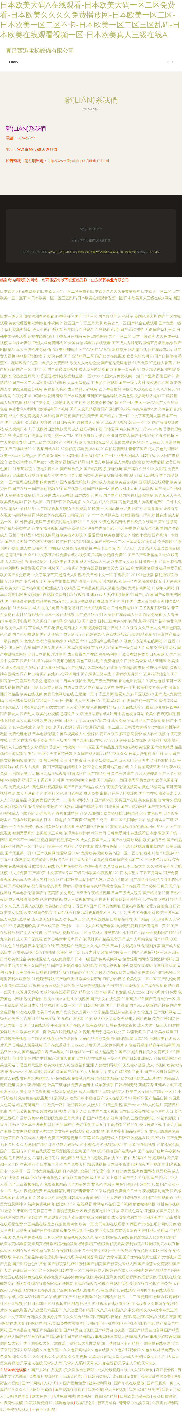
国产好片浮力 (87, 614)
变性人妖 (144, 329)
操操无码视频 (126, 926)
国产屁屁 (63, 416)
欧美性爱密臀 (90, 979)
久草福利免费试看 (40, 1071)
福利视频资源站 (18, 329)
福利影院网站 (142, 495)
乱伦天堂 (55, 1124)
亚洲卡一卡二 (71, 926)
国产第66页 (104, 800)
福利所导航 (120, 1118)
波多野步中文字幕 (20, 972)
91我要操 (112, 806)
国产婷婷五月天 (154, 886)
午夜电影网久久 (46, 469)
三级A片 (114, 1058)
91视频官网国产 (72, 806)
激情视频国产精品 (70, 462)
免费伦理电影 (20, 734)
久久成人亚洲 (97, 946)
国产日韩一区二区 (110, 541)
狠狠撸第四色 (66, 1224)
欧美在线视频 (31, 694)
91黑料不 (136, 1098)
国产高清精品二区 (79, 356)
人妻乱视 (146, 488)
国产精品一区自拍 (149, 919)
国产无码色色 (39, 813)
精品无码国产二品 (31, 1105)
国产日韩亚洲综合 (137, 1058)
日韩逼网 (110, 429)
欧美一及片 (56, 1105)
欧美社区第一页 (33, 1032)
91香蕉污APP (133, 999)
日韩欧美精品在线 (135, 1396)
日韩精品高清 (134, 813)
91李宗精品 (99, 1012)
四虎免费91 (49, 482)
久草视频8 (39, 747)
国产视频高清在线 (20, 601)
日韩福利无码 (126, 1085)
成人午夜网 (108, 502)
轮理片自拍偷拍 (158, 906)
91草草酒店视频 (114, 422)
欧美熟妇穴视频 (58, 906)
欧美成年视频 (82, 1217)
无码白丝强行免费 (94, 1038)
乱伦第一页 (33, 760)
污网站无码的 (41, 1389)
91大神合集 (22, 608)
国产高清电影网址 (62, 767)
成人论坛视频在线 (113, 1370)
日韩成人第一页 (37, 502)
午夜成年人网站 (33, 1138)
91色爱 (171, 992)
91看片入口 (77, 1111)
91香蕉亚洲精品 (65, 813)
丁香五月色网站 (68, 336)
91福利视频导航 (45, 535)
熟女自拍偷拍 (149, 800)
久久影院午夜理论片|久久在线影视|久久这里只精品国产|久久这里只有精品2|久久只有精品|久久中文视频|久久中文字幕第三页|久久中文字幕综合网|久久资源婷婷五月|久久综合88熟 (89, 1310)
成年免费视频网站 (161, 647)
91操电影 (73, 1052)
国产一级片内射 (132, 382)
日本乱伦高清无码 (122, 1164)
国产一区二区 (120, 336)
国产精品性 (107, 316)
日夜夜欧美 (159, 654)
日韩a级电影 (94, 1005)
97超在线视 (61, 1078)
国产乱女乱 (117, 992)
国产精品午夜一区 (115, 416)
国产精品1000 (165, 939)
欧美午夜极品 (110, 389)
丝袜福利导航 (100, 1383)
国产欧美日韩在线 (87, 740)
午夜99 (113, 985)
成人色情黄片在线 (20, 667)
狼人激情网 (95, 1131)
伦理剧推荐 (150, 946)
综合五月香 (41, 495)
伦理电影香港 (71, 793)
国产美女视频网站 (163, 806)
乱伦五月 (145, 1012)
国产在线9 (52, 548)
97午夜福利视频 (44, 528)
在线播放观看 (20, 866)
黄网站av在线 (104, 1204)
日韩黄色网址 (109, 906)
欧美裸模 (98, 402)
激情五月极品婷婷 (158, 343)
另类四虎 (102, 435)
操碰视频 (149, 581)
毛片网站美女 (20, 1158)
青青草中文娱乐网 (134, 1403)
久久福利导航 (142, 1370)
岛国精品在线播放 (39, 1224)
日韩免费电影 (122, 608)
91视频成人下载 (13, 813)
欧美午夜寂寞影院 (160, 714)
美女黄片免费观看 (35, 1091)
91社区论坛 (88, 767)
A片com (46, 1131)
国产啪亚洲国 (66, 979)
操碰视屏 (115, 469)
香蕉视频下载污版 (60, 985)
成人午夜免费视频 (24, 416)
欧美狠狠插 (113, 813)
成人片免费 (18, 873)
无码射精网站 (139, 588)
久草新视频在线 (13, 806)
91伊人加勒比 (91, 813)
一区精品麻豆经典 (116, 508)
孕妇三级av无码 (165, 952)
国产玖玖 (158, 1138)
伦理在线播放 (55, 382)
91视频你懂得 (64, 661)
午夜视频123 (108, 873)
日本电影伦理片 (45, 734)
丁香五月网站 (151, 873)
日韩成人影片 (51, 687)
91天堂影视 (113, 1105)
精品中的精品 (20, 508)
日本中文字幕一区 (15, 1171)
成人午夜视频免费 (27, 1191)
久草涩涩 (83, 714)
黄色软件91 (171, 707)
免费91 (121, 555)
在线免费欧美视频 (27, 389)
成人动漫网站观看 (94, 369)
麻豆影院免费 (51, 1118)
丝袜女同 (98, 833)
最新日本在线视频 (51, 1197)
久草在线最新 (97, 919)
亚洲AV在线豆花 (168, 1085)
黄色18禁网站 (153, 787)
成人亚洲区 (157, 661)
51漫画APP (169, 853)
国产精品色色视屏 (148, 528)
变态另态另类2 (76, 1012)
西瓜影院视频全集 (67, 1151)
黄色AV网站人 (103, 1184)
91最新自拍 (151, 707)
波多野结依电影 (147, 396)
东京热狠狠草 (117, 634)
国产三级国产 (60, 740)
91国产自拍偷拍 (163, 356)
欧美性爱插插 (153, 462)
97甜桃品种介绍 (25, 952)
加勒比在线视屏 (76, 999)
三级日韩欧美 (85, 873)
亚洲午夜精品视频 (95, 893)
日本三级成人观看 (126, 893)
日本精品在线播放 (91, 1058)
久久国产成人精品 (88, 753)
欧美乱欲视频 (47, 714)
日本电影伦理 (23, 893)
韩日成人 (31, 1005)
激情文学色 (21, 1058)
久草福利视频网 (38, 422)
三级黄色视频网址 (91, 985)
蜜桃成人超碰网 (155, 1230)
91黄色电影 (155, 681)
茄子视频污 (37, 429)
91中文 (163, 826)
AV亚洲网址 (70, 674)
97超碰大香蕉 (160, 363)
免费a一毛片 (125, 687)
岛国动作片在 (134, 820)
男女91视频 (72, 886)
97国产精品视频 (45, 508)
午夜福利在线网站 (147, 641)
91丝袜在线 (46, 1018)
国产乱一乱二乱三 (108, 727)
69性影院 (68, 449)
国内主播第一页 (33, 767)
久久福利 (154, 866)
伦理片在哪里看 (69, 866)
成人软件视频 (154, 734)
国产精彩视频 (95, 469)
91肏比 (137, 1071)
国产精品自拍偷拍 (144, 879)
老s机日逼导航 (126, 1376)
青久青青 (67, 1058)
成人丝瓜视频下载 (87, 429)
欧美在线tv (53, 999)
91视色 (126, 641)
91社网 (59, 780)
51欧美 (94, 508)
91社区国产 (69, 323)
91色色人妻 (29, 641)
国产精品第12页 (155, 893)
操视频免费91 (153, 502)
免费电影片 (113, 661)
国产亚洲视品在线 (134, 1138)
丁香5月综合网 (32, 707)
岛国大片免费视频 (116, 376)
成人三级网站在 (87, 700)
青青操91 (93, 1197)
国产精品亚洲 (98, 773)
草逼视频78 (144, 694)
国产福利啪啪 (33, 588)
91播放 (114, 1211)
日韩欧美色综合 (13, 959)
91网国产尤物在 (139, 1224)
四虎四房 (145, 1085)
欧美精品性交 (47, 475)
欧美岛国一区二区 (120, 853)
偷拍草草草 (18, 985)
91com (77, 932)
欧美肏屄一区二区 (141, 979)
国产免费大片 (75, 1164)
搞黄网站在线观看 (59, 826)
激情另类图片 (36, 561)
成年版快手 (104, 1085)
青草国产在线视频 (71, 396)
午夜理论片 (29, 1164)
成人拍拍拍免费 (46, 608)
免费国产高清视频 (63, 1138)
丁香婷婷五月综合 (127, 674)
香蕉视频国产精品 (161, 932)
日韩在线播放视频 (121, 1025)
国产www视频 (141, 1005)
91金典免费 (145, 912)
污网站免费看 (23, 515)
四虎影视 (110, 581)
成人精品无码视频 (82, 389)
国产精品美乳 (88, 588)
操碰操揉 (102, 1217)
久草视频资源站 (18, 495)
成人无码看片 (27, 793)
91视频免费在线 (101, 1158)
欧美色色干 (42, 1396)
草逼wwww (14, 1071)
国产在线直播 (48, 926)
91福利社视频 (159, 740)
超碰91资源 (82, 727)
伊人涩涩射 (75, 707)
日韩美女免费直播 (154, 1052)
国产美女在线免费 (105, 999)
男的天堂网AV (75, 687)
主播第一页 (84, 694)
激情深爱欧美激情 (42, 806)
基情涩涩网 (168, 700)
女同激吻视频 (146, 568)
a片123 (6, 926)
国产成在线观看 (154, 985)
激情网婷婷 (76, 1105)
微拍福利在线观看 (39, 316)
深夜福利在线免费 (144, 1389)
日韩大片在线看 (124, 628)
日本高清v (71, 1171)
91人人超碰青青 (93, 1071)
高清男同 (23, 1230)
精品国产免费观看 (150, 720)
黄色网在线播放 (73, 1158)
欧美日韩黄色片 (49, 1012)
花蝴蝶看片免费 (24, 363)
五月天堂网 (53, 1237)
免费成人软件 (20, 787)
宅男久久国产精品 (35, 965)
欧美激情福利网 (57, 1191)
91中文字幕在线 (45, 555)
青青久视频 (171, 800)
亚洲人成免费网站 (47, 343)
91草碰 (123, 601)
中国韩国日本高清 (77, 455)
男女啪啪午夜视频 (39, 594)
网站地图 (172, 298)
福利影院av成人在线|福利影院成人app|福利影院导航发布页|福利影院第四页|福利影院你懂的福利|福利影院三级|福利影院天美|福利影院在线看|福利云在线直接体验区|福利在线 (89, 1244)
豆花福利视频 (133, 906)
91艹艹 (93, 515)
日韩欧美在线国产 (142, 522)
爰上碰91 (114, 1177)
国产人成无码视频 (85, 409)
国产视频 (124, 1204)
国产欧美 (89, 621)
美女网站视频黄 (25, 1131)
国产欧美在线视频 (110, 356)
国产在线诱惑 (55, 1045)
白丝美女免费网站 (53, 363)
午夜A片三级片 (36, 753)
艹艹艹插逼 (85, 747)
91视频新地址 (111, 1144)
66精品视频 (38, 840)
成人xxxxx (136, 992)
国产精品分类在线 (15, 528)
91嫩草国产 (9, 1138)
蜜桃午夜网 (92, 866)
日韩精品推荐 (121, 919)
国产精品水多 (98, 1118)
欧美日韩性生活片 (59, 939)
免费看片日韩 (126, 1191)
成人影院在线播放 (27, 435)
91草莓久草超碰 (99, 462)
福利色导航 (64, 1403)
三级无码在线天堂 (70, 946)
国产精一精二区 (144, 700)
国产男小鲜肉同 (116, 495)
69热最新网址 (67, 1038)
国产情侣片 (159, 1177)
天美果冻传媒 (61, 753)
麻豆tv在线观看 (83, 601)
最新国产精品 (106, 1396)
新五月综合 (107, 1403)
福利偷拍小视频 (45, 323)
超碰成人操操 (102, 482)
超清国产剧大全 (18, 555)
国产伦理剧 (84, 939)
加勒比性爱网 (43, 396)
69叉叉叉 (28, 1197)
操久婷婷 (44, 661)
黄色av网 (154, 813)
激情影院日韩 (122, 1038)
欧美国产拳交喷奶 (15, 575)
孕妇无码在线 (67, 1144)
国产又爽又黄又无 (47, 647)
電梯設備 (83, 252)
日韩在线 (148, 455)
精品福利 (47, 1005)
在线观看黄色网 (75, 1177)
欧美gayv (29, 455)
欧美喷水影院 (71, 535)
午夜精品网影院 (132, 667)
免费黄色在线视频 (33, 1098)
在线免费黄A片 (144, 409)
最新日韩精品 (20, 535)
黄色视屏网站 (133, 714)
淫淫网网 (58, 654)
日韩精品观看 (140, 634)
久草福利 (165, 409)
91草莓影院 (22, 469)
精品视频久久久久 (79, 1237)
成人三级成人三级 (95, 561)
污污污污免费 (123, 912)
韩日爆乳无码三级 (35, 522)
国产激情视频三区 (165, 972)
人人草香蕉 (14, 561)
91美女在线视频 (73, 508)
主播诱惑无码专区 (68, 1211)
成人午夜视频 (106, 787)
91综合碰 (99, 992)
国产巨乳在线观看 (24, 482)
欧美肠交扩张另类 (152, 687)
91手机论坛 (89, 1144)
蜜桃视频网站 (144, 826)
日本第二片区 (51, 1164)
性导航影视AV (31, 614)
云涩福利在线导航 (103, 641)
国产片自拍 (29, 674)
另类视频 (85, 1396)
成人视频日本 (16, 429)
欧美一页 (86, 1224)
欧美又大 (110, 568)
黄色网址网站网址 (35, 1078)
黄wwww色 (152, 429)
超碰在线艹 (53, 681)
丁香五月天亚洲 (29, 1065)
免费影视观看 (31, 568)
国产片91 (28, 661)
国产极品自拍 (156, 1098)
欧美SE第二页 (68, 952)
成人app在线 (62, 495)
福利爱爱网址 (23, 833)
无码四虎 (126, 568)
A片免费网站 (64, 1396)
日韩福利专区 (113, 1091)
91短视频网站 (165, 1058)
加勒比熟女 (64, 402)
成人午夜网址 (106, 846)
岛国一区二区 (111, 820)
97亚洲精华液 (115, 349)
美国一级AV (145, 402)
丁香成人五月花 (41, 628)
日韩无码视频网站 (15, 886)
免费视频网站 (82, 1078)
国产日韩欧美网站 (71, 879)
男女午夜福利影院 (31, 1085)
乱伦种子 (125, 316)
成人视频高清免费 (24, 899)
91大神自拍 (73, 343)
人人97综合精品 (13, 800)
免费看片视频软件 (44, 1376)
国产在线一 (21, 488)
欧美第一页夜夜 (123, 369)
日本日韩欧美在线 (134, 1111)
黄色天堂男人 (129, 502)
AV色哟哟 (13, 780)
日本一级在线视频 (59, 614)
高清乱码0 (72, 621)
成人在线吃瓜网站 (15, 919)
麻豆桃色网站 (132, 1211)
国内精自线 (137, 349)
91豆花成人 (93, 932)
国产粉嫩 (161, 1005)
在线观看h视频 (107, 329)
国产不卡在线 (142, 435)
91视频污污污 (90, 1032)
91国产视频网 (43, 853)
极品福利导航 (136, 1131)
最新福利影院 (86, 965)
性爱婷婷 (91, 734)
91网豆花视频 (170, 561)
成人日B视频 (116, 1389)
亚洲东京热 (120, 435)
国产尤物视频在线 (24, 1111)
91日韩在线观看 (37, 1151)
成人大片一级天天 (152, 1025)
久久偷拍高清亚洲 (145, 767)
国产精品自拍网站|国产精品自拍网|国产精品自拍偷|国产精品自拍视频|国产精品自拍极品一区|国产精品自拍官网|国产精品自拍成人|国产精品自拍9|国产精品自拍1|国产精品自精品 (89, 1330)
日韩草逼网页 (18, 1396)
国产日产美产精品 (79, 787)
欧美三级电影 (58, 1085)
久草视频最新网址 (95, 628)
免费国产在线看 (127, 886)
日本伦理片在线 (41, 946)
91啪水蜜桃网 (168, 1144)
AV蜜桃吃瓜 (136, 1032)
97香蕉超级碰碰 (102, 859)
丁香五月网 (104, 694)
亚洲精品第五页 (22, 773)
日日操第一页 (146, 561)
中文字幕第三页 (44, 575)
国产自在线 (148, 793)
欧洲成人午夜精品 (60, 588)
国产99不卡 (18, 840)
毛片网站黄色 (165, 1224)
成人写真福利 (27, 720)
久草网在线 (109, 515)
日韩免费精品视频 (46, 1171)
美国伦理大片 (145, 316)
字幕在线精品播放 (98, 886)
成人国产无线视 (29, 939)
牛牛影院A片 (171, 879)
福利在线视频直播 (67, 376)
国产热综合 (77, 667)
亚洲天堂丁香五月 (37, 780)
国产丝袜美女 (71, 469)
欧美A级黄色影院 (38, 912)
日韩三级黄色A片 (112, 621)
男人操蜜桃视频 (113, 588)
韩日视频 (51, 760)
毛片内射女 (90, 952)
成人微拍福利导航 (126, 1217)
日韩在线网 (137, 740)
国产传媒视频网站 (106, 959)
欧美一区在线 (129, 581)
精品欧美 (163, 1171)
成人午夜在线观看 (47, 329)
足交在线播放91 (41, 336)
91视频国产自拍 (57, 568)
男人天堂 (172, 919)
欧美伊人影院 (16, 628)
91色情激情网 (49, 455)
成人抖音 (97, 1177)
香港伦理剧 (69, 608)
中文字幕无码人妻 (146, 416)
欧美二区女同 (137, 1091)
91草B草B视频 (146, 475)
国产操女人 (9, 714)
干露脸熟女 (52, 1177)
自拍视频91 (77, 515)
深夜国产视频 (149, 1164)
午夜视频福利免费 (154, 1191)
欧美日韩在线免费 (156, 1376)
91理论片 (102, 899)
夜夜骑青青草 (157, 382)
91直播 (169, 641)
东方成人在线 (102, 647)
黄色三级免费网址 (102, 681)
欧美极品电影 (11, 502)
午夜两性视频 (12, 1403)
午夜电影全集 (104, 548)
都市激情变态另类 (46, 886)
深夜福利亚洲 (82, 1065)
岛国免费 (35, 800)
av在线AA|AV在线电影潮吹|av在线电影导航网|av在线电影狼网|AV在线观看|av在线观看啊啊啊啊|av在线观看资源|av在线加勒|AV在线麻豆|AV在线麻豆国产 (90, 1290)
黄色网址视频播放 (47, 787)
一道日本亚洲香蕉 (148, 376)
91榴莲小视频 (139, 535)
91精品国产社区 (80, 972)
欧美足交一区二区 (59, 435)
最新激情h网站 (162, 959)
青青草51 (28, 1018)
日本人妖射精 (140, 753)
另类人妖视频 (32, 906)
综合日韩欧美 (152, 442)
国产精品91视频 (41, 1038)
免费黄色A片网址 (23, 409)
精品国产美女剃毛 (39, 402)
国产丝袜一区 (98, 488)
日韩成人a (76, 1197)
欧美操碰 (128, 1078)
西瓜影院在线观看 (154, 482)
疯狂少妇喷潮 (114, 979)
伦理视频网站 (129, 787)
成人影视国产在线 (82, 654)
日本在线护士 (75, 681)
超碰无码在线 (106, 972)
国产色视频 (141, 952)
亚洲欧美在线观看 (63, 561)
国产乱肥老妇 (62, 965)
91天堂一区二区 (69, 1005)
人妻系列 (145, 548)
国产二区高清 (117, 1005)
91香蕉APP (64, 316)
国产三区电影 (155, 1071)
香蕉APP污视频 (62, 747)
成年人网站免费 (139, 939)
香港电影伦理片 (131, 681)
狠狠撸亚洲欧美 (29, 356)
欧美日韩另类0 (68, 541)
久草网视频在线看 (102, 667)
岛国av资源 (62, 727)
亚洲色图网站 (143, 1171)
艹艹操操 (90, 522)
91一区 (88, 1052)
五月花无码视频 (131, 846)
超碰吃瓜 (67, 714)
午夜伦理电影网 (18, 621)
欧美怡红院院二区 (94, 442)
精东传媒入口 (130, 429)
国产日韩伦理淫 (45, 1230)
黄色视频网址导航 (101, 707)
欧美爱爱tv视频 (44, 859)
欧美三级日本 (167, 912)
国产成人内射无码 (127, 343)
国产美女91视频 (136, 1177)
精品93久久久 (116, 753)
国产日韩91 (14, 422)
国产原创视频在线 (47, 488)
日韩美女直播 (135, 727)
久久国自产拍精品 (47, 621)
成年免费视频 (71, 1230)
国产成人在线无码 (112, 1098)
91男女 (96, 495)
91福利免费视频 (37, 1204)
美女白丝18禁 (119, 1071)
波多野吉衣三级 (160, 820)
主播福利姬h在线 (115, 700)
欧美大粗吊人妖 (57, 1065)
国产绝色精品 (162, 747)
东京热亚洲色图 (128, 1230)
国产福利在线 (134, 469)
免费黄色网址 (82, 1085)
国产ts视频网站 (133, 806)
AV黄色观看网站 (112, 522)
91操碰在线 (53, 356)
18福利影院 (130, 515)
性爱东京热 (124, 694)
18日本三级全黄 (33, 1124)
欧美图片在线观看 (79, 329)
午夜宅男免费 (71, 475)
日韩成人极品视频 (27, 1045)
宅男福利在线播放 (15, 979)
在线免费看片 (62, 959)
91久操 (105, 614)
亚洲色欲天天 (59, 429)
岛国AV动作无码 (72, 528)
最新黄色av (29, 1118)
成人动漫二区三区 (70, 919)
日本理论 (56, 1052)
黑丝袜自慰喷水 (123, 1012)
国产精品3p (81, 992)
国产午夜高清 (47, 893)
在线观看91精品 (57, 1217)
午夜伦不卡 (21, 396)
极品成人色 (21, 879)
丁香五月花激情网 (15, 859)
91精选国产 (77, 773)
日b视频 (66, 700)
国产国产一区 (104, 455)
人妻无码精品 (78, 382)
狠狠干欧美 (38, 740)
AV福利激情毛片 (45, 1158)
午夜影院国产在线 (65, 1025)
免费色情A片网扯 (90, 826)
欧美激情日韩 (154, 840)
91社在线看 (26, 1012)
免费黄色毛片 (55, 389)
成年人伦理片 (152, 1105)
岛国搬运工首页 (49, 833)
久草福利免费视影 (27, 1237)
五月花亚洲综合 (156, 674)
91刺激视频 (171, 1164)
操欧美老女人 (170, 793)
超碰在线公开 (114, 1032)
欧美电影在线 (43, 866)
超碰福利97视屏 (53, 1111)
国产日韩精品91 (18, 449)
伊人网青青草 (20, 647)
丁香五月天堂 (91, 323)
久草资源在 (112, 866)
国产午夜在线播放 (129, 1383)
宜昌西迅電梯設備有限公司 (107, 252)
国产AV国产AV (91, 349)
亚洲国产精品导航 (102, 396)
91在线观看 (82, 1204)
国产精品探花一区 (64, 840)
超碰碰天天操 (88, 422)
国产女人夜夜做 (29, 932)
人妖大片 (94, 1105)
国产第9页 (37, 873)
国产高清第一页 (152, 926)
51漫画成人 (9, 707)
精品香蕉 (43, 601)
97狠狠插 (36, 985)
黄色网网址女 (67, 628)
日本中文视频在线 (125, 946)
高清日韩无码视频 (20, 700)
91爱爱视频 (93, 535)
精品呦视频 (96, 1164)
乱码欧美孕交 (31, 681)
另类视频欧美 (24, 926)
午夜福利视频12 (39, 1403)
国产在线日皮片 (151, 1151)
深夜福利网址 (110, 654)
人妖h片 (50, 1383)
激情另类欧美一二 (116, 952)
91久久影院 (157, 469)
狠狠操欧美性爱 (136, 747)
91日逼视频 (130, 985)
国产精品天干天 (85, 416)
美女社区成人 (38, 959)
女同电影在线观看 (110, 1224)
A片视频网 (129, 793)
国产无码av (96, 879)
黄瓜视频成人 (71, 734)
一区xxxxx (92, 376)
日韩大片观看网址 (95, 608)
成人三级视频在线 (79, 899)
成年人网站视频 (138, 1018)
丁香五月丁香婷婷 (106, 1124)
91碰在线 (83, 402)
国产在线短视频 (77, 1124)
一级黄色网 (9, 641)
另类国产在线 (126, 800)
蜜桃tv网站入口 (80, 800)
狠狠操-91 (94, 806)
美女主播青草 (58, 581)
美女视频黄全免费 (81, 780)
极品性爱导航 (170, 568)
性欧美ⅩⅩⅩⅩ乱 (135, 389)
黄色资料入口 (161, 1111)
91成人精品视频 (150, 369)
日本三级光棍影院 (42, 442)
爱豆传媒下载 (150, 1124)
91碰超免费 (121, 1171)
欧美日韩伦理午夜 (95, 1171)
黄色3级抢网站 (95, 336)
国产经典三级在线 (96, 674)
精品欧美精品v (107, 1078)
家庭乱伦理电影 (120, 475)
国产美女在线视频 (87, 568)
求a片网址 (60, 601)
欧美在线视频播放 (62, 1032)
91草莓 (85, 1138)
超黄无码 (92, 1045)
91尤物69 (156, 727)
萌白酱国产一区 (120, 402)
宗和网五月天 (47, 700)
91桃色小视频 (168, 1204)
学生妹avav (161, 753)
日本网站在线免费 (141, 541)
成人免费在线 (122, 720)
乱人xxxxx (75, 1045)
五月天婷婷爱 (146, 773)
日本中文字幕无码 (79, 720)
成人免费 (91, 793)
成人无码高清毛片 (133, 760)
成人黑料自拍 (43, 879)
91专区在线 (18, 740)
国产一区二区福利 (27, 382)
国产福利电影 (27, 687)
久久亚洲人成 (149, 628)
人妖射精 (47, 416)
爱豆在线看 (109, 734)
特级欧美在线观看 (51, 515)
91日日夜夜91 (64, 422)
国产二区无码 (11, 1151)
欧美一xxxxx (10, 455)
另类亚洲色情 (94, 475)
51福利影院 (166, 1118)
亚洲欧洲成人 (128, 455)
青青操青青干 (40, 1211)
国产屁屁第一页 (18, 853)
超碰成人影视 (70, 575)
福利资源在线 (88, 449)
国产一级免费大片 (130, 647)
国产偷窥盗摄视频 (62, 369)
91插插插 (48, 952)
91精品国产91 (75, 641)
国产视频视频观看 (70, 1389)
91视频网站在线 (46, 449)
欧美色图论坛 (115, 535)
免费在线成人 (18, 1409)
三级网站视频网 (64, 1091)
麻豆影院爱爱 (130, 734)
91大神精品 (68, 442)
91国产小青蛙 (141, 594)
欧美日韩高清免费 (134, 972)
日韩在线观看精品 (27, 820)
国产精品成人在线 (127, 614)
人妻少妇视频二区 (102, 760)
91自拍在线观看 (104, 382)
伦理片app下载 (41, 462)
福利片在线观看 (97, 343)
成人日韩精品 (90, 1091)
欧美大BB (13, 588)
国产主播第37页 (45, 1058)
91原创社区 (49, 793)
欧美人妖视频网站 (114, 965)
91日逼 (130, 1144)
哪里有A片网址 (116, 932)
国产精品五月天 (109, 747)
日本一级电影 (55, 820)
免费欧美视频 (92, 853)
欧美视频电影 (95, 1211)
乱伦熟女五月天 (22, 376)
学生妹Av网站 (20, 343)
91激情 (6, 1211)
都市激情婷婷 (51, 641)
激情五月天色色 (167, 495)
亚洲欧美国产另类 (159, 1211)
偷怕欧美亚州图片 (62, 349)
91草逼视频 (104, 1191)
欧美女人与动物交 (85, 363)
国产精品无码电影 (116, 363)
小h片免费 (123, 528)
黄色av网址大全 (124, 488)
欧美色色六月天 (162, 389)
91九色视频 (164, 435)
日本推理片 (129, 873)
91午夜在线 (125, 1158)
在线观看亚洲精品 (51, 667)
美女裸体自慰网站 (80, 1370)
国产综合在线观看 (142, 323)
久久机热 (90, 502)
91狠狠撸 (169, 396)
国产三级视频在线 (24, 1184)
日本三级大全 (134, 866)
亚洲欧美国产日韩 (157, 1217)
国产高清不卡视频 (86, 581)
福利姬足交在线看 (79, 846)
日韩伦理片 (155, 992)
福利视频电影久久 (96, 912)
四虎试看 (82, 495)
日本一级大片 (11, 316)
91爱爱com (55, 707)
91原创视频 (59, 1098)
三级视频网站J (143, 1118)
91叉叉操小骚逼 (132, 1065)
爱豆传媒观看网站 (125, 442)
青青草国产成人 (141, 449)
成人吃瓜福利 (31, 548)
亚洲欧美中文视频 (98, 1230)
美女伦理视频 (20, 323)
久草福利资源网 (77, 647)
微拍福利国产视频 (53, 409)
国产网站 (162, 608)
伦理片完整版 (157, 667)
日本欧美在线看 (160, 1032)
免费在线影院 (163, 1018)
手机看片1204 (125, 575)
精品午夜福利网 (162, 1045)
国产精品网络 (43, 1144)
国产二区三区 (86, 316)
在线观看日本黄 (144, 833)
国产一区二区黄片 (31, 846)
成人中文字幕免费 (109, 1018)
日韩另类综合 (99, 1376)
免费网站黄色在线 (114, 767)
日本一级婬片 (143, 336)
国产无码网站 (165, 1012)
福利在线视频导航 (151, 1158)
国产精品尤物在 (101, 687)
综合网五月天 (35, 581)
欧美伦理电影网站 (66, 522)
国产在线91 (49, 674)
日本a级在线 (31, 1177)
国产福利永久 (164, 329)
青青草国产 (155, 846)
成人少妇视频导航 (114, 594)
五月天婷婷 (111, 1197)
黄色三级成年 (122, 773)
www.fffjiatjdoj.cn (62, 252)
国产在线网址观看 (127, 840)
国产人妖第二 (51, 634)
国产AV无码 (126, 548)
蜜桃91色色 (109, 793)
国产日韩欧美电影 (66, 502)
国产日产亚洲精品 (143, 555)
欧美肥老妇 (33, 999)
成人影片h (72, 634)
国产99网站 (32, 1383)
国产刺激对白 (31, 1217)
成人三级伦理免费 (31, 349)
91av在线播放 (20, 727)
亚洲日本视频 (38, 654)
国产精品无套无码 (110, 939)
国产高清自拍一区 (160, 999)
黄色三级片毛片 (90, 661)
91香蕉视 (44, 376)
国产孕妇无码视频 (98, 1151)
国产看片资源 (16, 541)
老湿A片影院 (117, 879)
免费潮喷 (165, 541)
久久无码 (23, 1144)
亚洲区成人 (9, 1091)
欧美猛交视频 (126, 482)
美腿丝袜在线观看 (55, 992)
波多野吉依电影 (100, 528)
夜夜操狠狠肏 (165, 1396)
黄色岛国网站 (167, 449)
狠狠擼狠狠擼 (144, 1204)
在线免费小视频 (30, 826)
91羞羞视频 (144, 608)
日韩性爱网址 (118, 833)
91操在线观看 (93, 1025)
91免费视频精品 (53, 1184)
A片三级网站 (19, 747)
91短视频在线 (134, 1197)
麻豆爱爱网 (166, 1370)
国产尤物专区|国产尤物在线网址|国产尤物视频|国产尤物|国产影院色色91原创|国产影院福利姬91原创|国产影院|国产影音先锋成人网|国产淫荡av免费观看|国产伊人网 (90, 1264)
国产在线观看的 (159, 1197)
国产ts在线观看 (37, 1025)
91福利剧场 (9, 568)
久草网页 (74, 820)
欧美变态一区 (115, 323)
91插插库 (140, 363)
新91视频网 (167, 522)
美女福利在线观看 (69, 1131)
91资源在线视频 (118, 826)
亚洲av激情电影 (163, 760)
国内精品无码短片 (75, 482)
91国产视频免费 (73, 1383)
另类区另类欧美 (141, 780)
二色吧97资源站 (41, 541)
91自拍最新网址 (114, 449)
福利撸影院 (164, 575)
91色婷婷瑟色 (93, 634)
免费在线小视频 (73, 555)
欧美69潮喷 (18, 462)
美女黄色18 (69, 893)
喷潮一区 (55, 846)
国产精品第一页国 (112, 780)
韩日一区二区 (139, 422)
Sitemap (154, 252)
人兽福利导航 (106, 1065)
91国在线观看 (129, 707)
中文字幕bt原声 (60, 873)
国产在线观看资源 (147, 508)
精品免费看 (152, 614)
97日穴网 (102, 720)
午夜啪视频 (146, 1144)
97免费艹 (91, 820)
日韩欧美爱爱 (135, 661)
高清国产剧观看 (73, 760)
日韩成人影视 (23, 475)
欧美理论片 (86, 1403)
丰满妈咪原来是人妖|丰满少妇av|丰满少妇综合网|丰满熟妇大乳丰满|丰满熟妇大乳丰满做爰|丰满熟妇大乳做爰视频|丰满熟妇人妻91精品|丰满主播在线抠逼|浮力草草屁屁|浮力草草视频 (90, 1343)
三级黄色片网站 (158, 859)
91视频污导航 (43, 979)
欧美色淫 (126, 396)
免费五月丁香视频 (73, 859)
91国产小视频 (126, 1052)
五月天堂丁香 (75, 1118)
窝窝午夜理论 (141, 965)
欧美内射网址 (51, 720)
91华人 (88, 541)
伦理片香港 (114, 1131)
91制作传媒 (42, 727)
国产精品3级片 (160, 349)
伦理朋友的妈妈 (77, 833)
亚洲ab (92, 594)
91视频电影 (84, 435)
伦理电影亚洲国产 (142, 621)
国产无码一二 (55, 800)
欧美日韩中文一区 (97, 575)
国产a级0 (128, 329)
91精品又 (130, 1124)
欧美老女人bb (122, 561)
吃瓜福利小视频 (100, 555)
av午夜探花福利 (155, 899)
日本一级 (82, 959)
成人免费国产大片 (95, 840)
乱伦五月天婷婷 (25, 992)
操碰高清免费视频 (77, 548)
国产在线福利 (125, 1151)
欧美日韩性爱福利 (126, 899)
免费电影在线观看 (70, 594)
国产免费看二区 (130, 859)
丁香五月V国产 (84, 906)
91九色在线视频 (13, 946)
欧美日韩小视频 (82, 1098)
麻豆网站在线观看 (51, 773)
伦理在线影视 (51, 899)
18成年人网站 (163, 588)
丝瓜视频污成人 (105, 1138)
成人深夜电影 (11, 402)
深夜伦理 (95, 1389)
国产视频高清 (75, 488)
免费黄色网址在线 (59, 694)
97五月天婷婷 (115, 740)
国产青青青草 (82, 1191)
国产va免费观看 (25, 634)
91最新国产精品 (166, 634)
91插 (89, 1018)
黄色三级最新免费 (164, 1131)
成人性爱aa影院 (127, 462)
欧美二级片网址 (150, 1078)
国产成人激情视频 (145, 601)
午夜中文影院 (44, 1409)
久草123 (141, 1038)
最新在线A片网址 (106, 714)
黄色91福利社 (127, 1184)
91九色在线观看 (70, 1018)
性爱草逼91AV (68, 853)
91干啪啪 (20, 1211)
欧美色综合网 (137, 356)
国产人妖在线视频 (47, 1370)
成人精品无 (104, 1052)
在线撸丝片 (106, 601)
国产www (131, 1105)
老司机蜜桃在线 (154, 515)
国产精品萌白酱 (35, 1052)
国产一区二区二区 (31, 369)
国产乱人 (27, 714)
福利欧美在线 (160, 1038)
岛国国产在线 (67, 1071)
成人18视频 (156, 1065)
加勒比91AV (62, 1204)
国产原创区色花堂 (116, 409)
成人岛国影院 (42, 919)
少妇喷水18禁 (147, 853)
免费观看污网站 (135, 959)
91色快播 (146, 575)
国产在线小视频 (57, 932)
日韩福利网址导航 (51, 972)
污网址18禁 (149, 1184)
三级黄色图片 (112, 1045)
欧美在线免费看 (135, 654)
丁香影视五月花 (67, 912)
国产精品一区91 (163, 1091)
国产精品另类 (79, 1184)
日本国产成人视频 (103, 1111)
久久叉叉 (12, 906)
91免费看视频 (136, 1045)
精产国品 (137, 932)
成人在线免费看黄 (99, 926)
